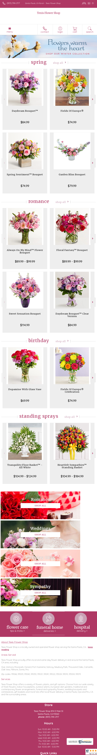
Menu (10, 31)
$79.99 (72, 186)
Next (93, 99)
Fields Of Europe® (72, 110)
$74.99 (72, 122)
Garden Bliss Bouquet (72, 174)
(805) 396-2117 (13, 3)
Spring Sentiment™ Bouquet (25, 174)
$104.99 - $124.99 (25, 476)
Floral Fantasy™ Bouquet (72, 250)
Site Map (58, 753)
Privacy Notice (24, 753)
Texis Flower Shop (48, 13)
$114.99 (25, 325)
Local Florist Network (42, 753)
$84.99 (25, 122)
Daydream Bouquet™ (25, 110)
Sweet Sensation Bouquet (25, 313)
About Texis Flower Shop (14, 583)
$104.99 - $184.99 (72, 476)
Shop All (58, 63)
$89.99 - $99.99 (25, 261)
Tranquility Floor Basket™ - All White (24, 466)
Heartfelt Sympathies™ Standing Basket (72, 466)
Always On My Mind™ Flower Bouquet (25, 251)
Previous (4, 99)
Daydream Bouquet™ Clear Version (72, 315)
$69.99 (25, 400)
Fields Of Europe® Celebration (72, 390)
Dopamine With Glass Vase (24, 389)
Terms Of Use (9, 753)
